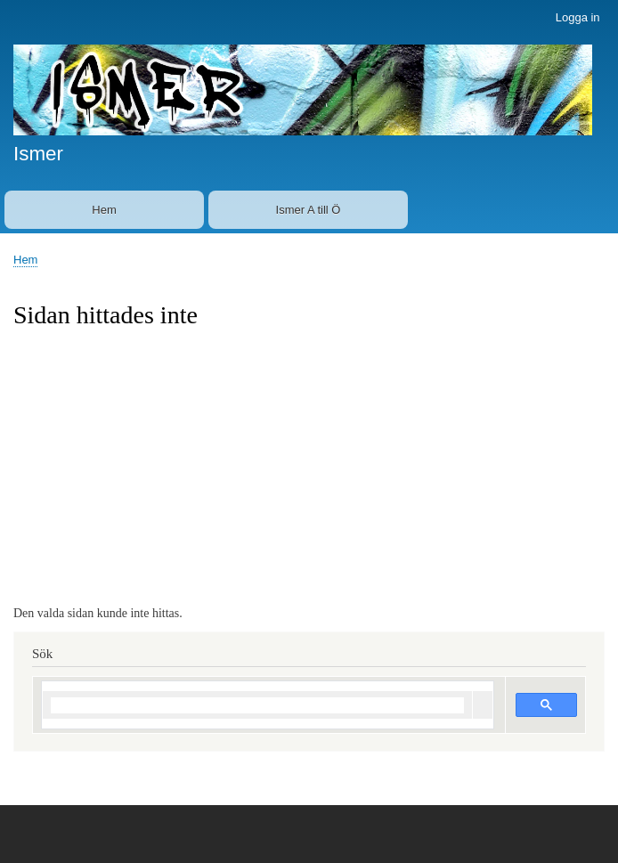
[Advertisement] (309, 465)
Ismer (38, 153)
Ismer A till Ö (308, 209)
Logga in (578, 17)
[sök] (257, 705)
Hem (104, 209)
